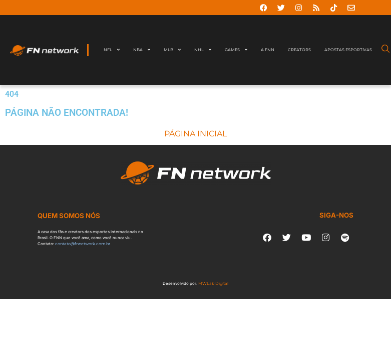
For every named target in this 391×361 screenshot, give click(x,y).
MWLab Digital (213, 283)
